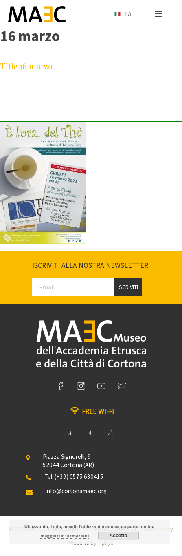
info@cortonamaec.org (76, 491)
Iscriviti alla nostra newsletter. (91, 265)
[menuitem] (122, 14)
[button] (158, 14)
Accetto (118, 535)
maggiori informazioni (64, 535)
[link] (61, 386)
